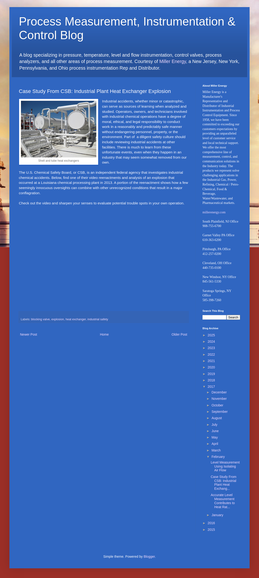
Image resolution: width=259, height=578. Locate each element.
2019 (211, 374)
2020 (211, 367)
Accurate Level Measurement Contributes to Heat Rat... (223, 501)
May (214, 437)
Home (104, 334)
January (217, 515)
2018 (211, 380)
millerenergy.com (214, 212)
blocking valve (40, 319)
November (219, 399)
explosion (57, 319)
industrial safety (98, 319)
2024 (211, 341)
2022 (211, 354)
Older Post (179, 334)
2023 (211, 348)
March (216, 450)
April (214, 444)
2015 (211, 530)
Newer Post (28, 334)
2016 (211, 523)
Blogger (149, 556)
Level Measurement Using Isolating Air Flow (225, 466)
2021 (211, 361)
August (216, 418)
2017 (211, 386)
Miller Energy (172, 61)
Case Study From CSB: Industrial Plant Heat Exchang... (223, 482)
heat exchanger (75, 319)
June (215, 431)
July (214, 424)
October (217, 405)
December (219, 392)
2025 (211, 335)
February (218, 457)
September (219, 411)
